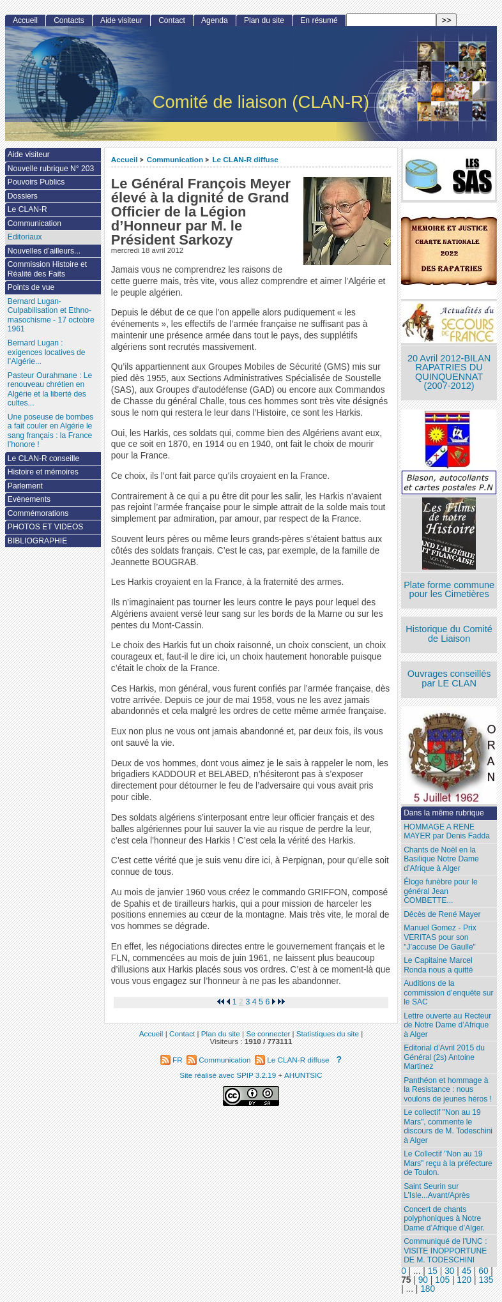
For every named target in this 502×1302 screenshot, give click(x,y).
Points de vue (31, 287)
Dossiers (23, 196)
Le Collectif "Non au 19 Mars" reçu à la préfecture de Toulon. (448, 1163)
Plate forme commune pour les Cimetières (449, 589)
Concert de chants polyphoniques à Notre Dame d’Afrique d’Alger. (444, 1218)
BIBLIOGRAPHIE (37, 540)
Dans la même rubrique (444, 812)
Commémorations (38, 513)
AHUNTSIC (303, 1075)
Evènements (29, 499)
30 (449, 1271)
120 (464, 1280)
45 (466, 1271)
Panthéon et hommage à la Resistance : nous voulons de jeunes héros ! (448, 1089)
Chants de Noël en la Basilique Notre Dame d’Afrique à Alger (441, 859)
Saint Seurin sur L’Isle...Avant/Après (436, 1191)
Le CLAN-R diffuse (245, 159)
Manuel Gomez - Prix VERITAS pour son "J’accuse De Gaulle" (440, 937)
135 (486, 1280)
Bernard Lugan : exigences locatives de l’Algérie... (47, 352)
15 (432, 1271)
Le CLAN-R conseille (43, 458)
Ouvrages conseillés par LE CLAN (449, 678)
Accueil (124, 159)
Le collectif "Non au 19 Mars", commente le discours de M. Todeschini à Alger (448, 1126)
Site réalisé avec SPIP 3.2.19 (227, 1075)
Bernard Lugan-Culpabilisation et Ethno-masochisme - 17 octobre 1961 (51, 315)
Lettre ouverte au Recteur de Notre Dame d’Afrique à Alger (447, 1025)
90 (423, 1280)
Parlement (25, 485)
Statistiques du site (327, 1033)
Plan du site (264, 20)
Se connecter (268, 1033)
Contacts (69, 20)
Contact (171, 20)
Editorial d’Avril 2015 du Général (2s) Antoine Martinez (444, 1057)
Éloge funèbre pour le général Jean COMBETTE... (441, 891)
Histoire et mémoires (43, 471)
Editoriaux (25, 236)
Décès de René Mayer (442, 914)
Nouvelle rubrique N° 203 (51, 168)
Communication (175, 159)
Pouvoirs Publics (36, 182)
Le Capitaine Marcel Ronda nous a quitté (438, 965)
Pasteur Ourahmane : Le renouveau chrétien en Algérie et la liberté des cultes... (50, 389)
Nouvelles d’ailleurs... (44, 250)
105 (442, 1280)
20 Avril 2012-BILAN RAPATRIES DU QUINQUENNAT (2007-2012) (449, 372)
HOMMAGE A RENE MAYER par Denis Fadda (447, 831)
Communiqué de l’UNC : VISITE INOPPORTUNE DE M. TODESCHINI (445, 1250)
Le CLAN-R (27, 209)
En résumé (318, 20)
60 (483, 1271)
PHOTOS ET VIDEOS (46, 526)
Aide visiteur (121, 20)
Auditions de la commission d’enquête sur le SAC (449, 992)
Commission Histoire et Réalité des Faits (47, 269)
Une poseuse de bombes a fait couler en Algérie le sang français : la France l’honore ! (50, 431)
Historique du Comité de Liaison (449, 634)
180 (427, 1289)
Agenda (214, 20)
